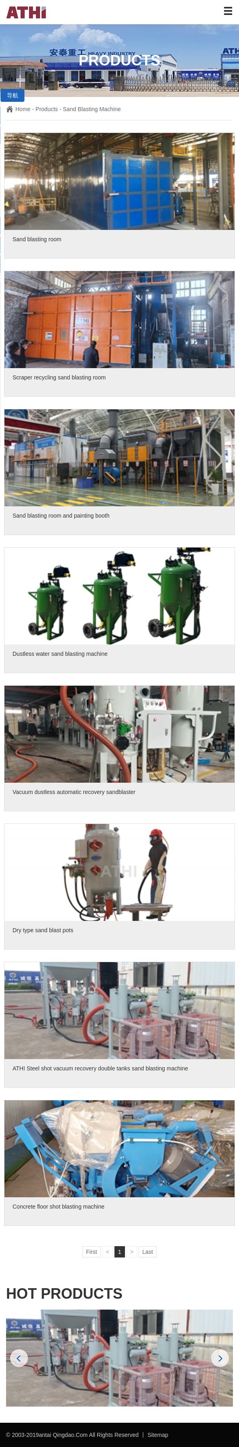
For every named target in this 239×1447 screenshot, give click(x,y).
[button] (220, 1358)
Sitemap (158, 1435)
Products (47, 109)
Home (18, 109)
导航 (12, 95)
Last (147, 1252)
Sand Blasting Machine (92, 109)
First (91, 1252)
